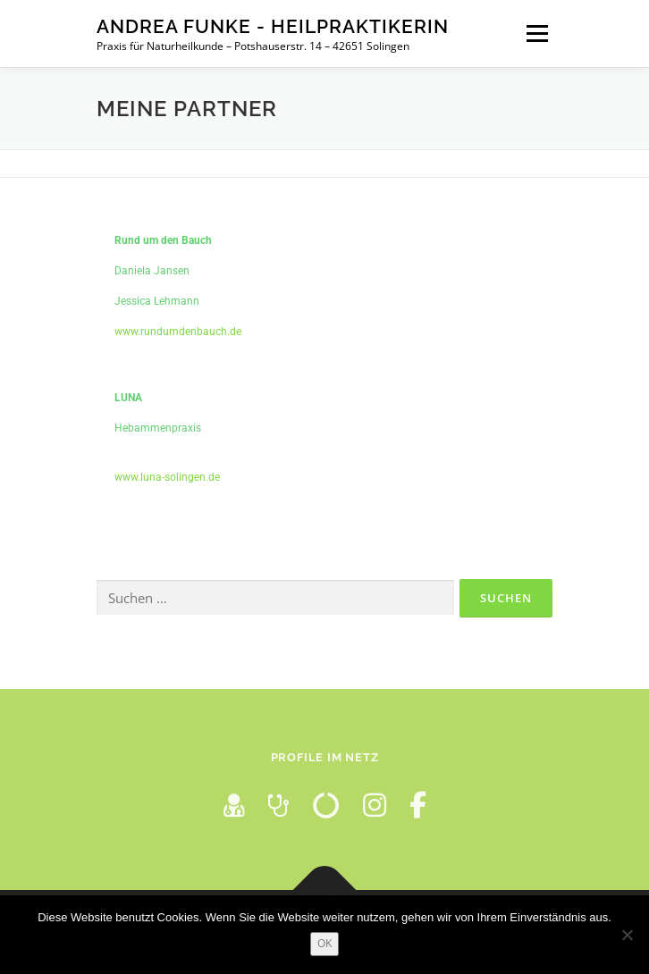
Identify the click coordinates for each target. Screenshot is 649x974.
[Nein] (627, 935)
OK (324, 943)
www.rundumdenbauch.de (177, 331)
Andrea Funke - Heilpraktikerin (273, 26)
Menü (535, 33)
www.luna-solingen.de (167, 477)
